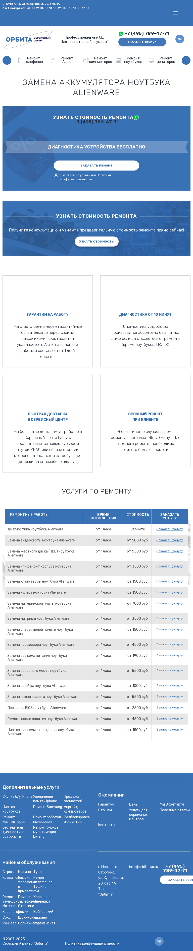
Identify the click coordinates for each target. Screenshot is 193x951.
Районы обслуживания (29, 862)
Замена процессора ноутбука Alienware (41, 645)
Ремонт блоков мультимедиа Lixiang (46, 832)
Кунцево (10, 923)
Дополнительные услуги (31, 787)
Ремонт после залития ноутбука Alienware (43, 719)
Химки (23, 912)
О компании (111, 795)
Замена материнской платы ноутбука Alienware (39, 605)
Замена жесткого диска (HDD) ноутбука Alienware (41, 553)
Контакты (106, 825)
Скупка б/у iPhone (18, 797)
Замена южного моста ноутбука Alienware (43, 697)
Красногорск (13, 912)
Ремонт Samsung (47, 807)
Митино (24, 872)
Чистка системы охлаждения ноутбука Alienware (41, 732)
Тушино (39, 872)
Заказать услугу (170, 529)
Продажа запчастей (73, 799)
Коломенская (44, 923)
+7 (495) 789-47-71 (147, 33)
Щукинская (27, 917)
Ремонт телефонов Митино (12, 901)
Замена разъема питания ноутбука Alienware (37, 658)
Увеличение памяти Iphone (45, 799)
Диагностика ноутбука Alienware (35, 529)
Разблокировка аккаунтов (77, 819)
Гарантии (106, 804)
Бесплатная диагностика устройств (13, 832)
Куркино (40, 917)
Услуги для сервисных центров (138, 814)
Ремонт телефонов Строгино (27, 901)
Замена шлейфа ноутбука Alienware (38, 686)
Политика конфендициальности (92, 943)
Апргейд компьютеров (75, 809)
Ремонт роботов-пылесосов (48, 819)
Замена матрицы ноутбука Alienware (38, 618)
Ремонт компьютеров (14, 819)
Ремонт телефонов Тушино (43, 882)
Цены (133, 804)
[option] (31, 60)
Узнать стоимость (96, 241)
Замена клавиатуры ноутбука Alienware (41, 581)
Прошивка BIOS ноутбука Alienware (37, 708)
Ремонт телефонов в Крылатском (28, 884)
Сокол (8, 917)
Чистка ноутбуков (12, 809)
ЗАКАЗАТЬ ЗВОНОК (142, 41)
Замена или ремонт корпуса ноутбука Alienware (39, 568)
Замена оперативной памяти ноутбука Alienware (40, 631)
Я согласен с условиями (82, 177)
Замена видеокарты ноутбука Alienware (41, 540)
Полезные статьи (175, 810)
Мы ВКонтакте (172, 804)
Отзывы (105, 810)
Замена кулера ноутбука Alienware (37, 592)
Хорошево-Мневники (42, 899)
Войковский (43, 912)
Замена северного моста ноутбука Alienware (37, 673)
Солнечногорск (31, 923)
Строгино (11, 872)
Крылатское (13, 878)
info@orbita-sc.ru (143, 867)
